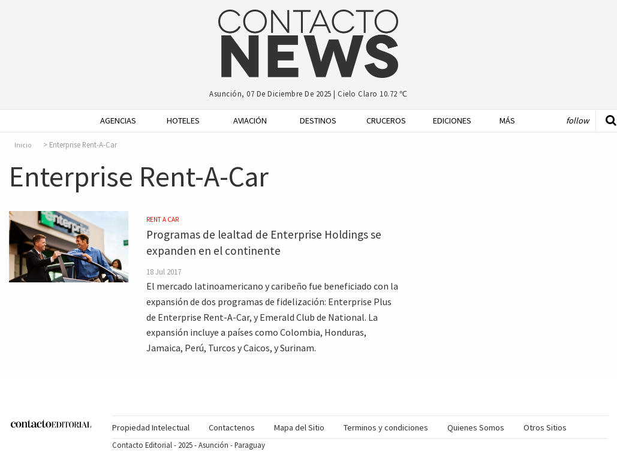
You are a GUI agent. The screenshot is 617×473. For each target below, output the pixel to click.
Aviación (246, 120)
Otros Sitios (545, 427)
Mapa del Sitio (299, 427)
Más (507, 120)
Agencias (113, 120)
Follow (577, 120)
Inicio (23, 145)
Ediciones (446, 120)
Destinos (313, 120)
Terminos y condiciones (386, 427)
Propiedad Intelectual (150, 427)
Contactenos (232, 427)
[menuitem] (109, 121)
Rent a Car (162, 219)
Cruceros (379, 120)
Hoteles (180, 120)
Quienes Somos (475, 427)
